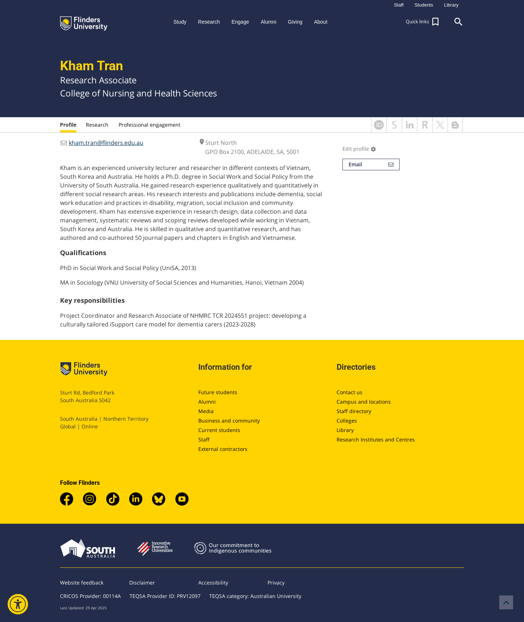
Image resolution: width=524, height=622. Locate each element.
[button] (423, 22)
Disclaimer (142, 582)
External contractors (222, 448)
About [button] (321, 22)
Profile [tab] (68, 124)
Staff (204, 439)
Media (206, 411)
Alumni (207, 401)
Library (345, 430)
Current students (219, 430)
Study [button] (179, 22)
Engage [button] (240, 22)
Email (371, 164)
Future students (217, 392)
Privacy (276, 582)
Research (97, 124)
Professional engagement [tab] (149, 124)
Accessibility (213, 582)
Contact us (349, 392)
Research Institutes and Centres (376, 439)
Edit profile (359, 148)
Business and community (229, 420)
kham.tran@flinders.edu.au (106, 143)
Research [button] (209, 22)
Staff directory (354, 411)
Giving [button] (295, 22)
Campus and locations (364, 401)
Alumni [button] (268, 22)
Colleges (347, 420)
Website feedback (81, 582)
